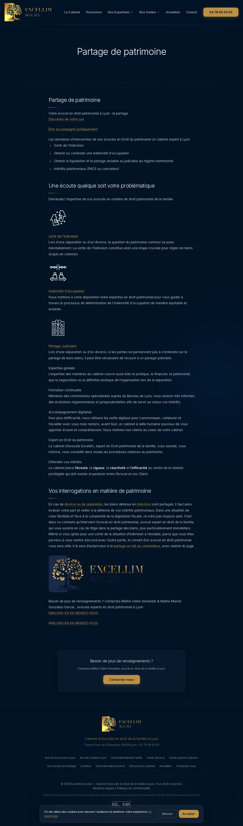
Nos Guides (149, 12)
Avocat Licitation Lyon (93, 775)
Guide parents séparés (183, 775)
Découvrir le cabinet (142, 784)
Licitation (85, 784)
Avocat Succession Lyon (60, 775)
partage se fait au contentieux (137, 551)
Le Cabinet (72, 12)
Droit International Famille (126, 775)
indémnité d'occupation (66, 296)
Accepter (189, 815)
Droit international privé (110, 784)
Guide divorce (156, 775)
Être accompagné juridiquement (73, 134)
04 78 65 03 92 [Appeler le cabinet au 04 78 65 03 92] (220, 12)
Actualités (173, 12)
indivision (143, 509)
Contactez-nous (121, 698)
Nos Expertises (120, 12)
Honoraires (94, 12)
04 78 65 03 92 (149, 762)
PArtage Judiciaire (63, 351)
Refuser (167, 815)
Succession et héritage (61, 784)
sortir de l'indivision (63, 241)
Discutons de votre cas (66, 124)
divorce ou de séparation (84, 509)
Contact (191, 12)
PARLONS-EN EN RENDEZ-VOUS (73, 618)
